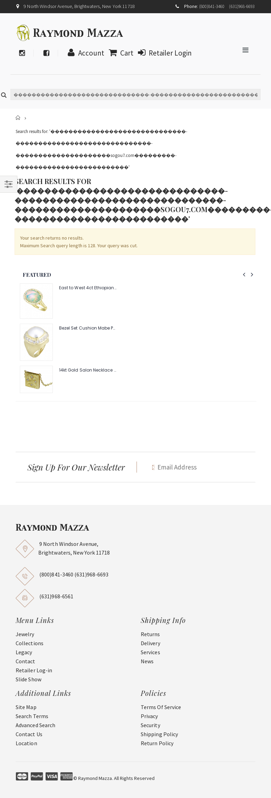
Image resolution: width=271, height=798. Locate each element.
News (147, 661)
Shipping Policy (159, 734)
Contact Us (29, 734)
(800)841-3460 (212, 6)
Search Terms (32, 716)
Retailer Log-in (34, 670)
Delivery (150, 643)
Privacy (149, 716)
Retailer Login (163, 53)
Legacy (24, 652)
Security (150, 725)
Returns (150, 634)
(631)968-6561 (56, 596)
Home (18, 117)
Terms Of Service (161, 707)
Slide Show (28, 679)
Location (26, 743)
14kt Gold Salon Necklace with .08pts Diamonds (88, 370)
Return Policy (157, 743)
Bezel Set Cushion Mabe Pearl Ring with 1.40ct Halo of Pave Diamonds (88, 328)
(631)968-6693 (242, 6)
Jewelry (25, 634)
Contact (25, 661)
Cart (119, 53)
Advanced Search (35, 725)
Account (84, 53)
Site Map (26, 707)
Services (150, 652)
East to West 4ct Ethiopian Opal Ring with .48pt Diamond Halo (88, 288)
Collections (29, 643)
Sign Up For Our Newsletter (76, 467)
